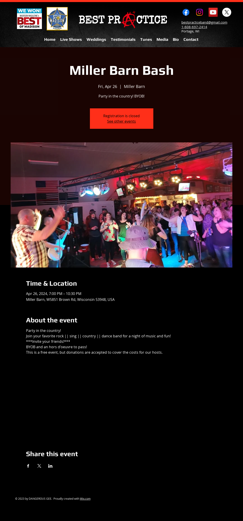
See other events (121, 121)
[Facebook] (185, 12)
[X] (226, 12)
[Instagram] (199, 12)
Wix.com (85, 498)
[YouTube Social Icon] (213, 12)
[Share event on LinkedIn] (50, 466)
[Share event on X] (39, 466)
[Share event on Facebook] (28, 466)
